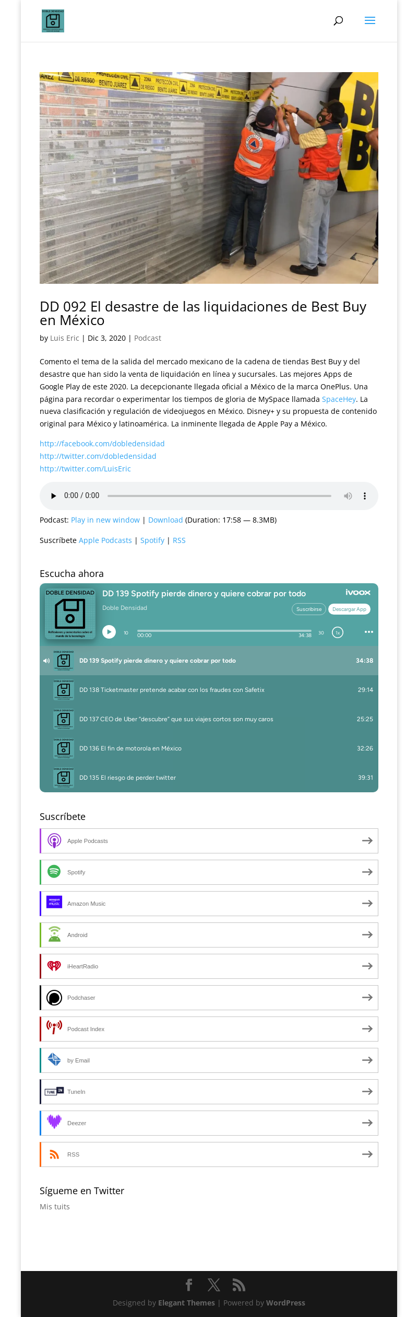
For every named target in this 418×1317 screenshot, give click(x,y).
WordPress (285, 1303)
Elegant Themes (186, 1303)
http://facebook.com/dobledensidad (102, 443)
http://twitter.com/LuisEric (85, 468)
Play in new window (105, 520)
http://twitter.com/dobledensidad (98, 456)
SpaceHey (339, 399)
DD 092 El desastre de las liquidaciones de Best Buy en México (203, 313)
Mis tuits (55, 1206)
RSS (179, 540)
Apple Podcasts (105, 540)
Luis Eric (64, 338)
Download (165, 520)
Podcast (147, 338)
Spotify (152, 540)
